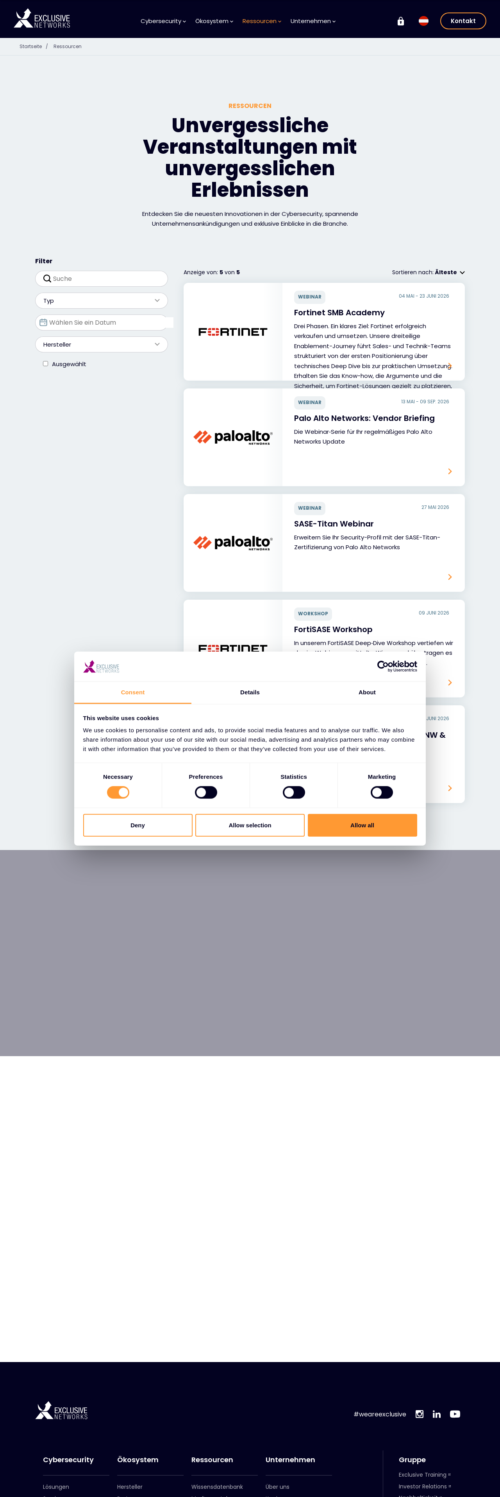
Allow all (362, 824)
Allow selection (250, 824)
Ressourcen (262, 21)
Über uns (277, 1487)
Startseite (38, 46)
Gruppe (412, 1459)
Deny (137, 824)
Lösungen (56, 1487)
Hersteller (97, 344)
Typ (97, 301)
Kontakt (463, 21)
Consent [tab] (133, 692)
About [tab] (367, 692)
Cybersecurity (163, 21)
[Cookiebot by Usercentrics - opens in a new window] (383, 666)
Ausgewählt (69, 364)
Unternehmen (313, 21)
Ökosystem (214, 21)
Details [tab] (250, 692)
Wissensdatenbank (217, 1487)
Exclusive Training (422, 1475)
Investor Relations (423, 1486)
